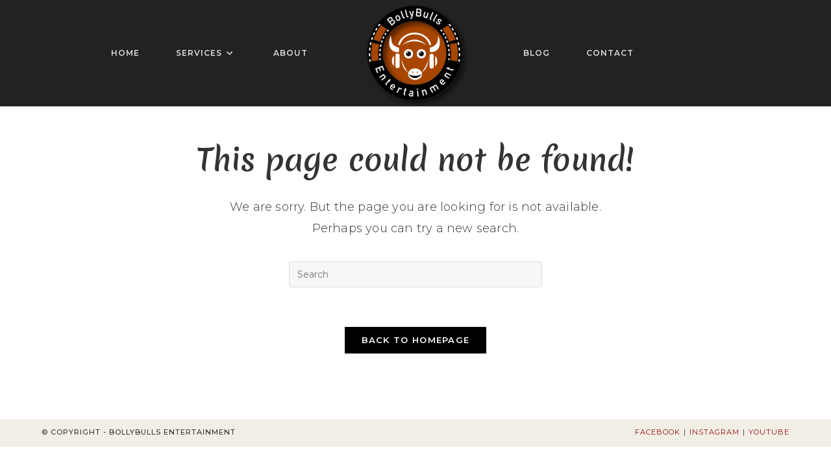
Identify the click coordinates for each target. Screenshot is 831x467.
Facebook (657, 432)
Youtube (769, 432)
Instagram (714, 432)
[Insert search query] (415, 274)
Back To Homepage (416, 340)
